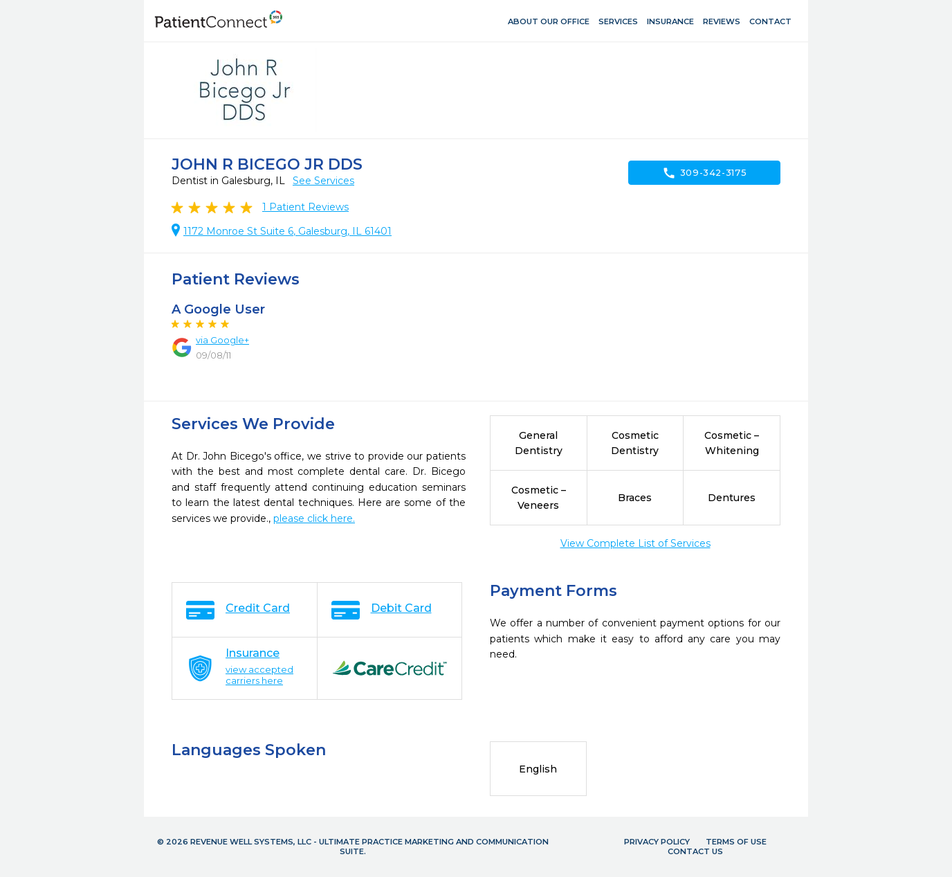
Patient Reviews (305, 207)
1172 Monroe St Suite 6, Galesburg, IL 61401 (287, 231)
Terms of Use (736, 842)
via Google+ (222, 339)
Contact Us (695, 851)
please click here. (314, 518)
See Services (323, 180)
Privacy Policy (657, 842)
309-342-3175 (704, 173)
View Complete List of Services (635, 543)
